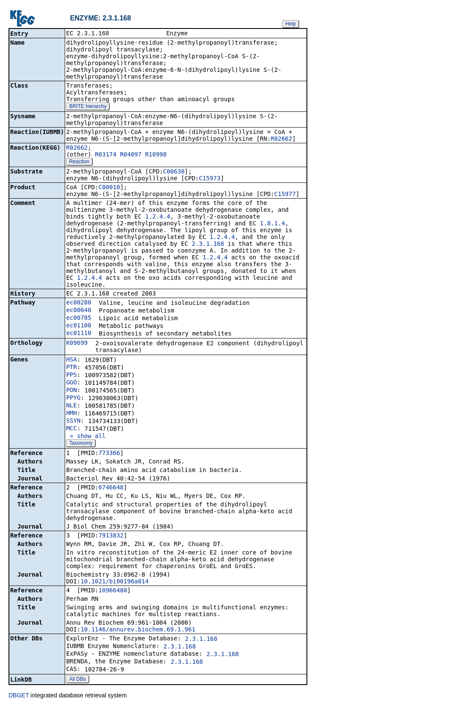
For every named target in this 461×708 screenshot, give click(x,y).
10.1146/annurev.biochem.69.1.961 (137, 630)
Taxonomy (80, 444)
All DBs (77, 680)
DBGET (19, 696)
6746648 (110, 488)
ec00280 (78, 303)
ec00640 (78, 310)
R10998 (156, 155)
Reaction (79, 162)
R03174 (106, 155)
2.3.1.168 (208, 244)
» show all (86, 436)
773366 (109, 453)
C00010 (109, 188)
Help (290, 24)
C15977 (285, 194)
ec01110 (78, 333)
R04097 (131, 155)
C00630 (174, 172)
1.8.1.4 (272, 224)
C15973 (209, 179)
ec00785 (78, 318)
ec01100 (78, 326)
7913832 (110, 536)
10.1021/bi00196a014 (114, 582)
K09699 (77, 343)
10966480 (112, 591)
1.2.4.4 (157, 217)
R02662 (281, 139)
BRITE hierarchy (87, 107)
